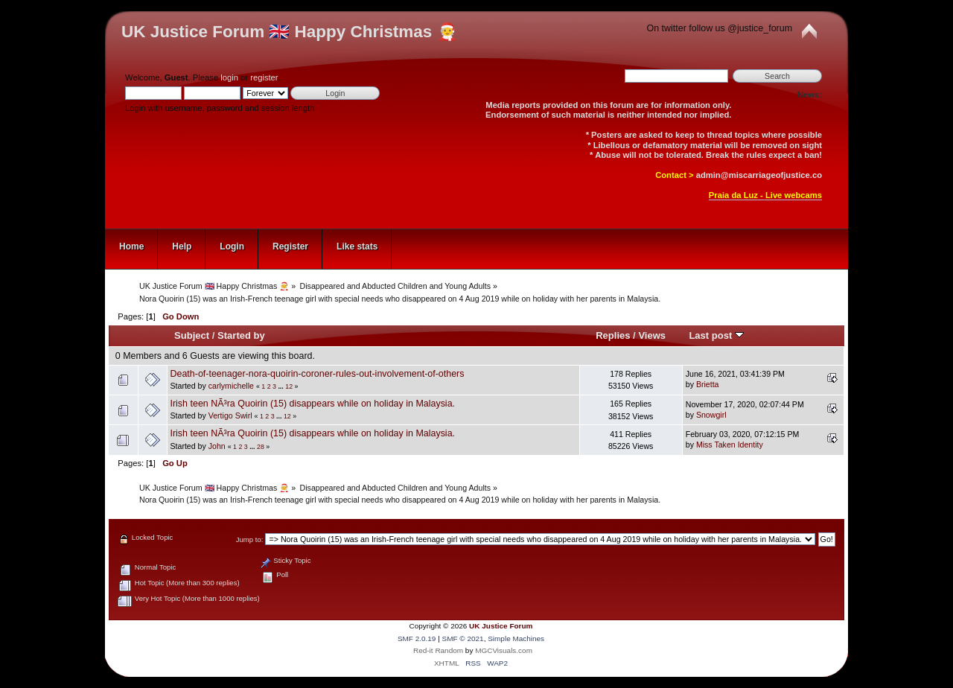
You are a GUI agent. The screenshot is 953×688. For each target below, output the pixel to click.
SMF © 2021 (463, 638)
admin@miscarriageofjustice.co (759, 175)
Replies (613, 335)
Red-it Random (438, 650)
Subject (191, 335)
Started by (241, 335)
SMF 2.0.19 (417, 638)
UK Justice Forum (500, 626)
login (229, 77)
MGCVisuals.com (503, 650)
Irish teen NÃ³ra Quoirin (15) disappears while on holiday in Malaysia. (312, 403)
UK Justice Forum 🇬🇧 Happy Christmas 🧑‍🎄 (289, 31)
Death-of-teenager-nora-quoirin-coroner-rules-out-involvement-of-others (317, 374)
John (217, 446)
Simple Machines (516, 638)
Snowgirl (711, 414)
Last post (716, 335)
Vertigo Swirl (230, 415)
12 (289, 386)
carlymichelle (231, 385)
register (264, 77)
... (281, 386)
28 (260, 446)
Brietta (707, 384)
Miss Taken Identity (729, 444)
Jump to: (250, 539)
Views (652, 335)
